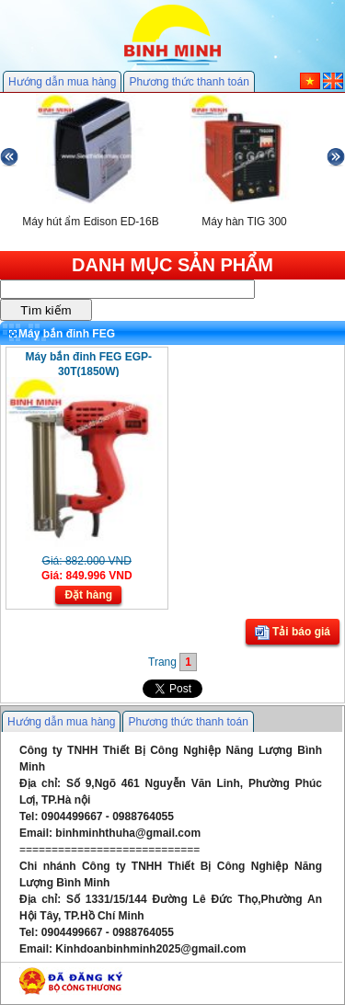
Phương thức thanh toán (188, 81)
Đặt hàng (88, 594)
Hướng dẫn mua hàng (62, 81)
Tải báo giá (292, 632)
